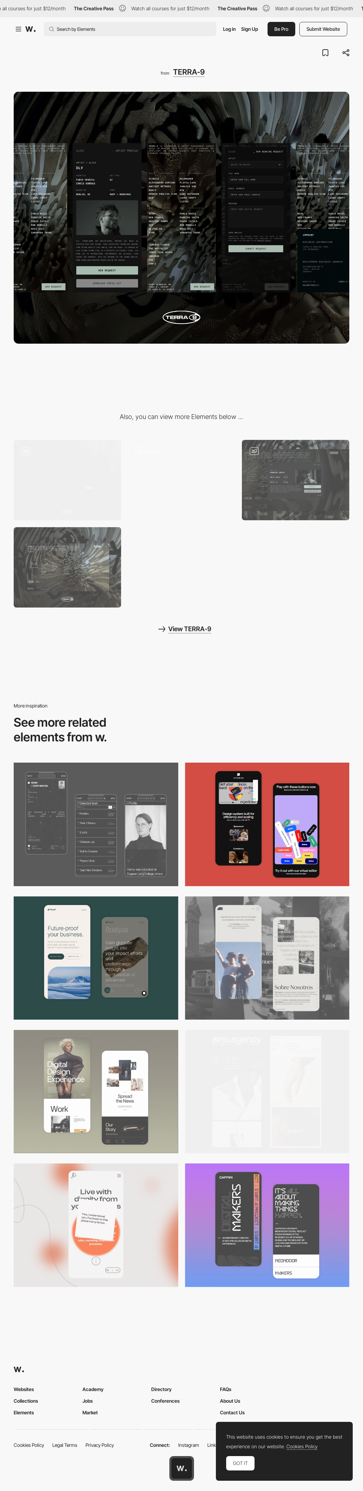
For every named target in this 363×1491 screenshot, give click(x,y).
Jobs (87, 1401)
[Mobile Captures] (267, 824)
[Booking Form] (67, 480)
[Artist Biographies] (295, 480)
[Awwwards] (30, 29)
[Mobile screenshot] (96, 824)
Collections (26, 1401)
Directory (161, 1389)
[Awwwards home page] (181, 1468)
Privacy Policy (100, 1445)
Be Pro (281, 29)
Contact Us (232, 1412)
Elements (24, 1412)
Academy (93, 1389)
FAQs (225, 1389)
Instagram (188, 1445)
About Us (230, 1401)
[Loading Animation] (181, 480)
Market (90, 1412)
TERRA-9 (189, 72)
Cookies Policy (29, 1445)
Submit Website (323, 29)
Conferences (165, 1401)
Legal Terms (64, 1445)
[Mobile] (267, 1091)
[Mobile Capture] (96, 1091)
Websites (24, 1389)
